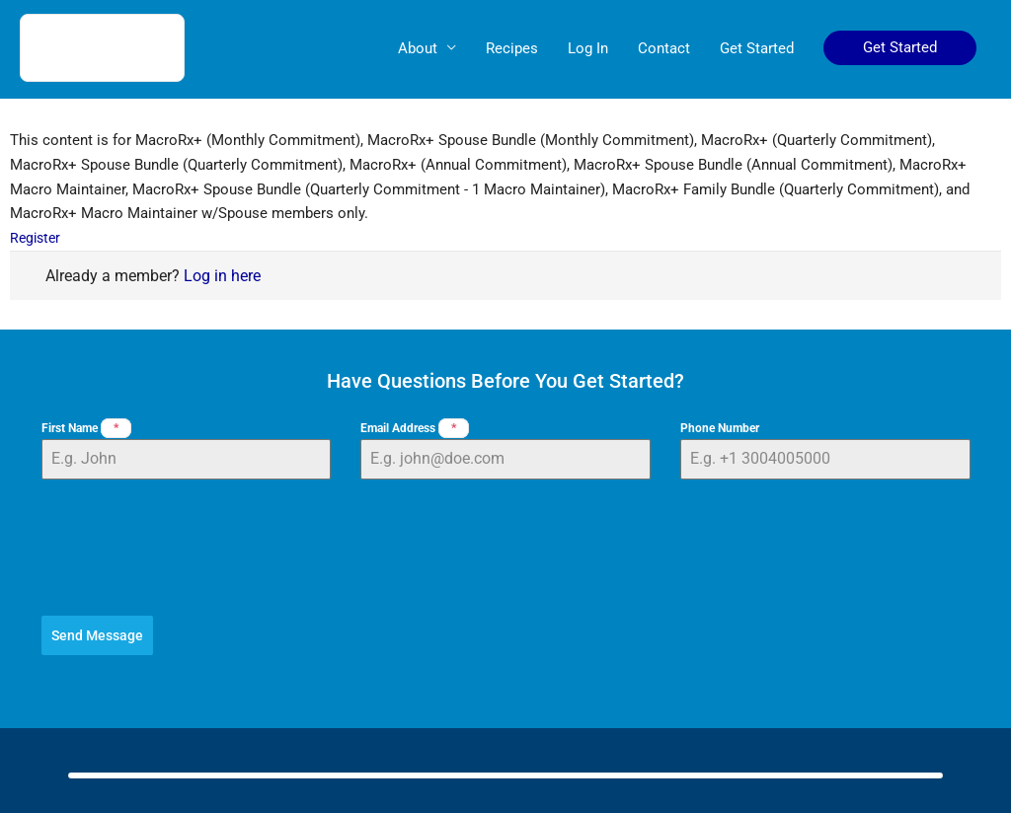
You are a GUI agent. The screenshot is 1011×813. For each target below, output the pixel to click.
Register (37, 238)
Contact (664, 49)
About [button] (417, 49)
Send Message (97, 635)
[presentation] (506, 547)
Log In (588, 49)
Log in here (222, 275)
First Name (86, 428)
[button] (899, 49)
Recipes (512, 49)
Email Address (414, 428)
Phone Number (719, 428)
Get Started (757, 49)
